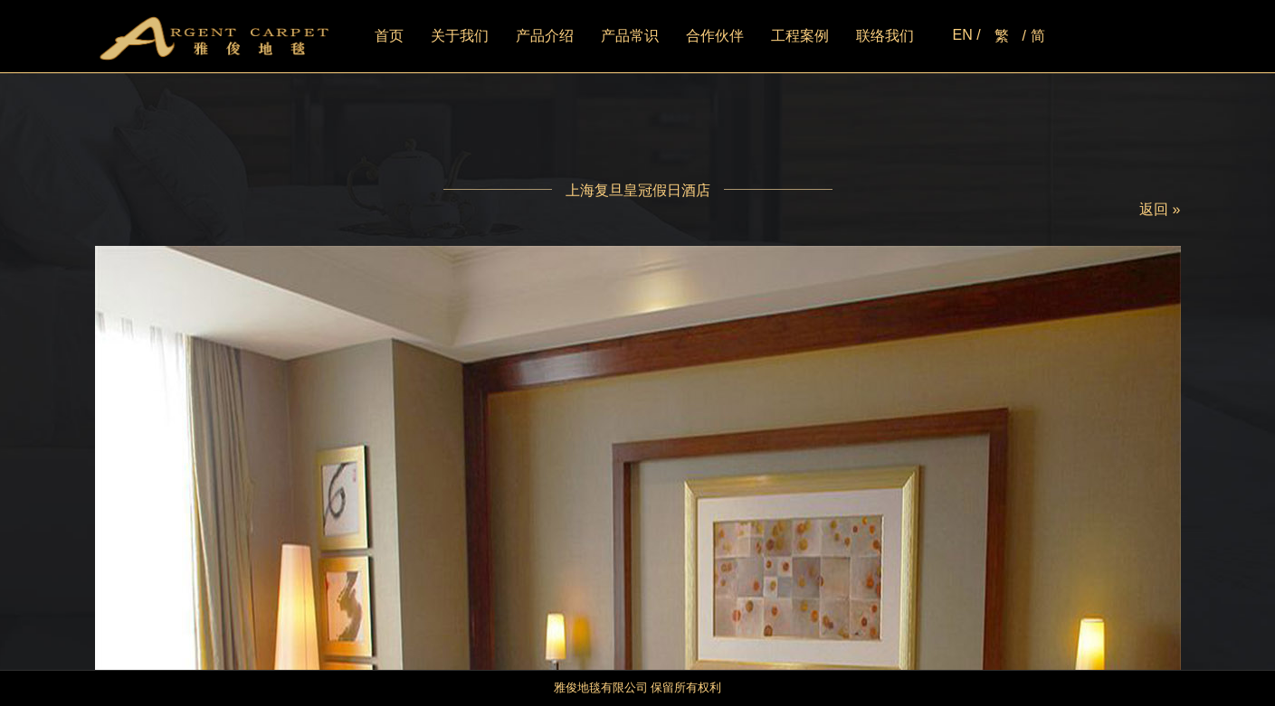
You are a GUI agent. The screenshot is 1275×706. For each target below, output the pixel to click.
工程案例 (800, 35)
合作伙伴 (715, 35)
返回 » (1159, 209)
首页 (389, 35)
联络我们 (885, 35)
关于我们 (460, 35)
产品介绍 (545, 35)
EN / (966, 34)
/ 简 (1034, 35)
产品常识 (630, 35)
